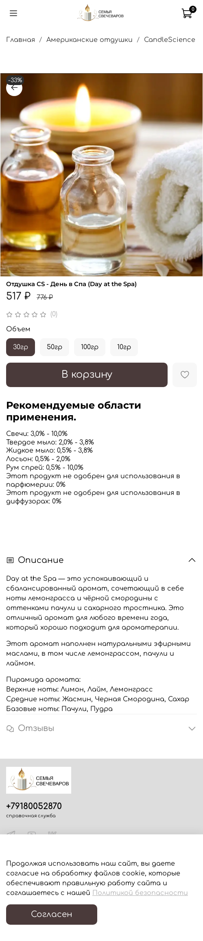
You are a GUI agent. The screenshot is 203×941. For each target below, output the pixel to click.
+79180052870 (34, 806)
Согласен (51, 914)
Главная (20, 40)
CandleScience (169, 40)
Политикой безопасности (140, 893)
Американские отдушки (89, 40)
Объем (18, 329)
